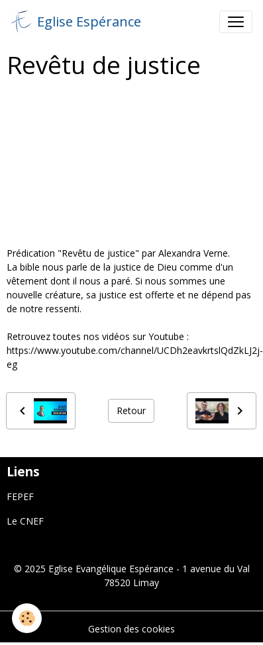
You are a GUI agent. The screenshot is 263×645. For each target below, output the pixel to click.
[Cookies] (27, 618)
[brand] (76, 22)
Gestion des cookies (131, 629)
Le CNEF (25, 521)
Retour (131, 410)
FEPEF (20, 496)
